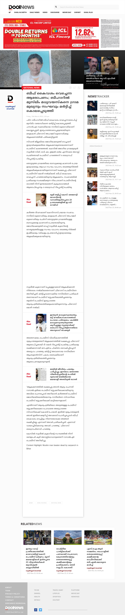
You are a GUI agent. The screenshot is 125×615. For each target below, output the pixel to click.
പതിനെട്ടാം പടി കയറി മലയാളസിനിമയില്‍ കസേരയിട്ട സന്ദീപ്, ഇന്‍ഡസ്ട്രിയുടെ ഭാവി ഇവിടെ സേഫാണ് (108, 107)
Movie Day (75, 593)
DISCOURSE (55, 12)
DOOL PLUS (88, 12)
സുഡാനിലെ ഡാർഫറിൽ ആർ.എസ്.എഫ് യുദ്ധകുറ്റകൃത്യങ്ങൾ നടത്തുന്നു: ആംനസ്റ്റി (109, 173)
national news (56, 503)
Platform (75, 590)
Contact (9, 600)
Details (37, 600)
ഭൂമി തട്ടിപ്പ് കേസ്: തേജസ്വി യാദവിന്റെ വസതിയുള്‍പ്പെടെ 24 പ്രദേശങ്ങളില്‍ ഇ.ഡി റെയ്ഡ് (64, 199)
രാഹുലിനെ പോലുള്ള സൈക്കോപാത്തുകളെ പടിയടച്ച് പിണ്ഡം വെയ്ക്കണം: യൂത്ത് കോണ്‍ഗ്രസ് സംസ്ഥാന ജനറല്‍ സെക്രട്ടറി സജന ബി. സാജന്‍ (109, 204)
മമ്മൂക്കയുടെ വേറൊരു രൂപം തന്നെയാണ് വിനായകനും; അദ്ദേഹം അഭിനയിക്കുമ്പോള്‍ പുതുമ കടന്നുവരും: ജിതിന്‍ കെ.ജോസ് (108, 161)
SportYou (57, 597)
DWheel (37, 593)
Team (7, 590)
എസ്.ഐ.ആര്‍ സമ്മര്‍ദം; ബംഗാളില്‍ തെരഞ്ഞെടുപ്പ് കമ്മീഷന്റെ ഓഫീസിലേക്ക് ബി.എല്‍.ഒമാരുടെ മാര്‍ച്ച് (98, 557)
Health (37, 597)
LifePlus (56, 593)
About (8, 587)
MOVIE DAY (66, 12)
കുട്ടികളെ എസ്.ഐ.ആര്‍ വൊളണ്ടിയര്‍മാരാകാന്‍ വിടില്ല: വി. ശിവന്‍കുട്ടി (109, 133)
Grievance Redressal (15, 603)
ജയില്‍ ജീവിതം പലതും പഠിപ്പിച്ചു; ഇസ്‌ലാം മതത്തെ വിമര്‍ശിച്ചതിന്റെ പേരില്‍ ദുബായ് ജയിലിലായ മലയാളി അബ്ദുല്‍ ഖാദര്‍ (64, 374)
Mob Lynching (42, 503)
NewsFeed (75, 597)
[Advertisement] (53, 263)
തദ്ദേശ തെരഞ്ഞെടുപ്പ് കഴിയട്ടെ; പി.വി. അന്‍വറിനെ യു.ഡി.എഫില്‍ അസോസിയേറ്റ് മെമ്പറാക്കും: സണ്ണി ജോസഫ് (100, 80)
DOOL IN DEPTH (20, 12)
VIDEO (45, 12)
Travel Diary (58, 590)
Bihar (31, 503)
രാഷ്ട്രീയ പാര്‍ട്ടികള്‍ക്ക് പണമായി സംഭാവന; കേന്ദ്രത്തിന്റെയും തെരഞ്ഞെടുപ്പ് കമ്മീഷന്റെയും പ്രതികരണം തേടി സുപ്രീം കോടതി (67, 558)
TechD (36, 590)
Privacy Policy (12, 594)
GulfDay (56, 600)
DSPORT (77, 12)
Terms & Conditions (15, 597)
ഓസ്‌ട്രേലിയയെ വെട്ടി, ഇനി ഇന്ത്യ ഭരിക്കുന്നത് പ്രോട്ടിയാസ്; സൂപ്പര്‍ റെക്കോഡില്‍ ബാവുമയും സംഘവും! (110, 121)
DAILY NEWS (34, 12)
